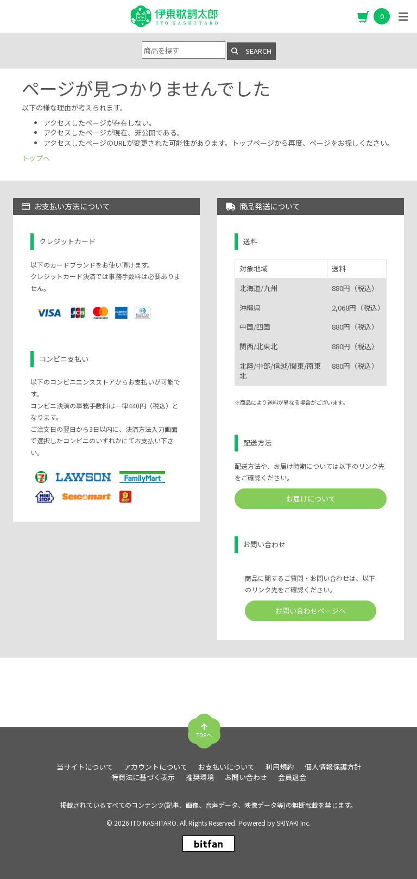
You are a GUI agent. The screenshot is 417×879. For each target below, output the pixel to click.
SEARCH (251, 51)
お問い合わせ (246, 777)
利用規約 (280, 767)
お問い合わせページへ (310, 610)
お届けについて (311, 498)
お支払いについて (226, 767)
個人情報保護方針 (333, 767)
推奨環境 (200, 777)
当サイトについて (84, 767)
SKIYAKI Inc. (293, 822)
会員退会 (292, 777)
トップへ (36, 158)
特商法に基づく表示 (143, 777)
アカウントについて (155, 767)
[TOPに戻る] (204, 727)
